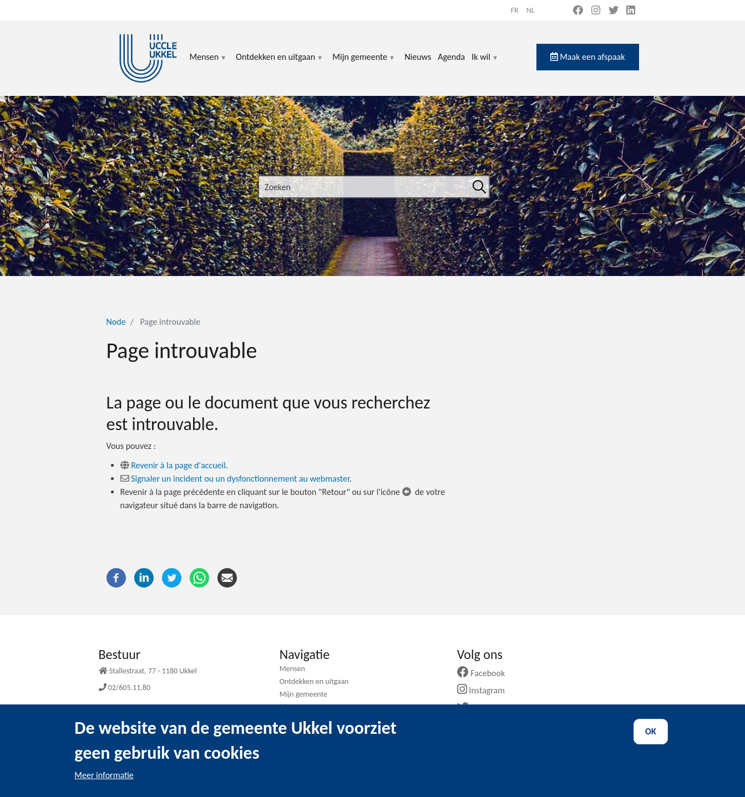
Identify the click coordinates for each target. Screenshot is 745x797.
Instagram (485, 690)
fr (515, 10)
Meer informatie (104, 780)
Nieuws (417, 57)
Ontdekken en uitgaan (279, 63)
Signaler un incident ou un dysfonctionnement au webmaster (240, 478)
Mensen (208, 63)
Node (116, 321)
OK (650, 736)
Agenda (451, 57)
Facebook (485, 673)
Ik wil (485, 63)
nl (530, 10)
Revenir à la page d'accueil (178, 465)
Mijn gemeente (364, 63)
